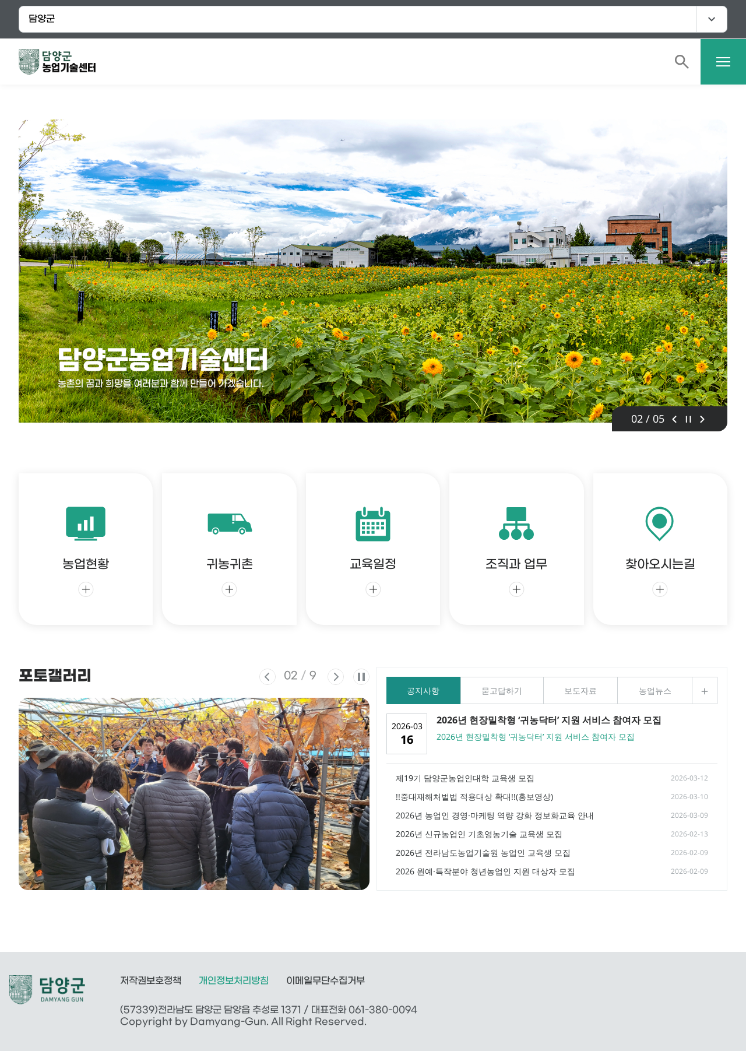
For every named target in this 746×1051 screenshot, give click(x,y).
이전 (674, 419)
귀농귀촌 (229, 549)
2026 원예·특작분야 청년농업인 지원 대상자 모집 (485, 871)
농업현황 (85, 549)
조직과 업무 (516, 549)
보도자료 (580, 690)
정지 (688, 419)
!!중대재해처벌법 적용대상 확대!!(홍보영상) (474, 796)
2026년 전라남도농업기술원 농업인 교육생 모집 (483, 852)
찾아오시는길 (660, 549)
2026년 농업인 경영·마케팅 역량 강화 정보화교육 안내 (495, 815)
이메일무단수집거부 (325, 980)
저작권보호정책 (150, 980)
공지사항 (423, 690)
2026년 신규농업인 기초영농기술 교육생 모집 (479, 833)
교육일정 (373, 549)
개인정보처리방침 (234, 980)
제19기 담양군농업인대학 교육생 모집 (465, 777)
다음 (702, 419)
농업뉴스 (655, 690)
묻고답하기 (501, 690)
